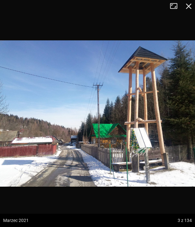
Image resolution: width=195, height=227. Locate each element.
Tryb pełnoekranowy (176, 6)
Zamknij (188, 6)
